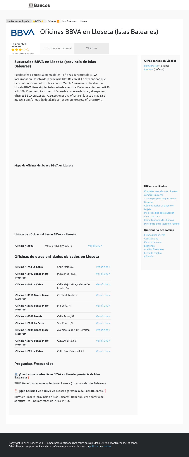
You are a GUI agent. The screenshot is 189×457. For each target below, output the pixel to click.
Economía (149, 245)
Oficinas (91, 48)
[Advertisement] (62, 131)
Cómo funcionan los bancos (159, 219)
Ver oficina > (95, 245)
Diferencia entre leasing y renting (162, 223)
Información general (57, 48)
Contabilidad (151, 238)
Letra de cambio (153, 252)
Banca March (151, 65)
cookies (106, 446)
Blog (99, 5)
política (93, 446)
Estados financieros (154, 234)
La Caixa (148, 69)
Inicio (71, 5)
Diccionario (85, 5)
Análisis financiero (154, 249)
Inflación (148, 256)
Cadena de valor (153, 242)
